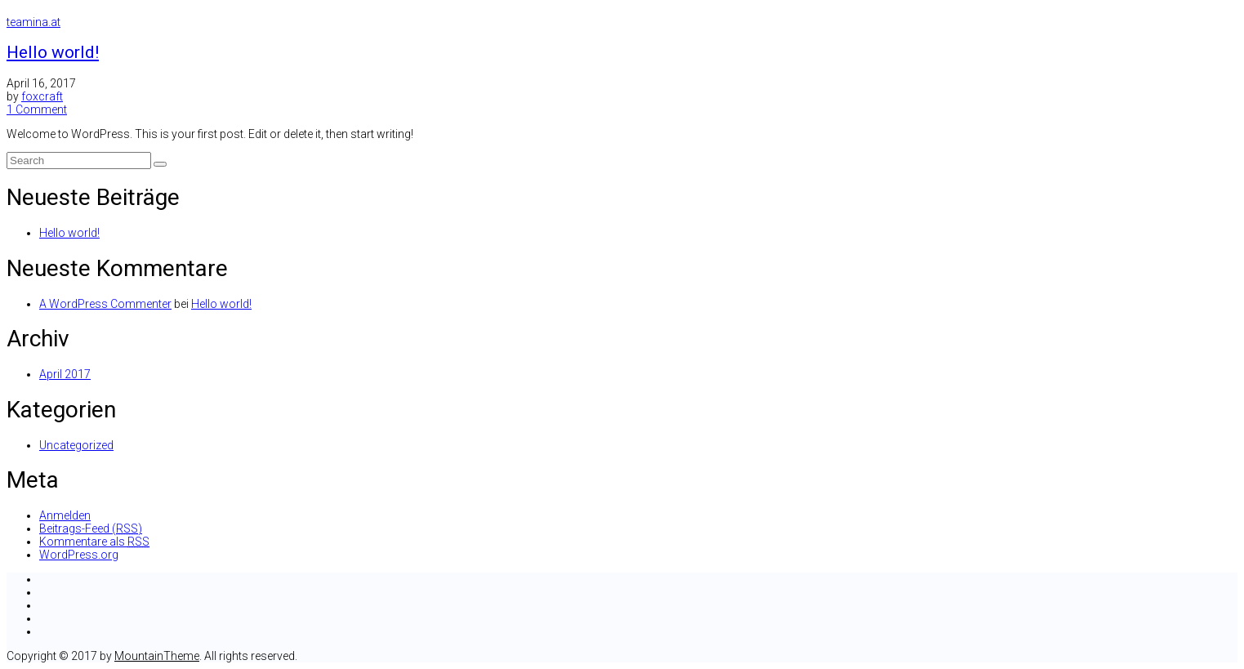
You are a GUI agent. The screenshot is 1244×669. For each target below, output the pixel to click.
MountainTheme (156, 655)
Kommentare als (94, 541)
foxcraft (42, 96)
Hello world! (53, 52)
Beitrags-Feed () (90, 528)
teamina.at (33, 22)
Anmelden (65, 515)
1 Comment (37, 109)
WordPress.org (78, 554)
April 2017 (65, 374)
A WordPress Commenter (105, 303)
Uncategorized (76, 445)
